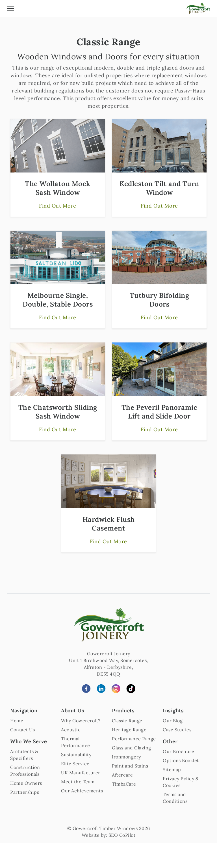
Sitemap (172, 769)
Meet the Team (78, 781)
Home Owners (26, 783)
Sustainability (76, 754)
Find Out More (57, 205)
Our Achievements (82, 791)
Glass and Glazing (131, 748)
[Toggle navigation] (10, 9)
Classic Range (127, 720)
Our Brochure (178, 751)
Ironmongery (126, 757)
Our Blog (173, 720)
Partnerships (24, 792)
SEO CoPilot (122, 835)
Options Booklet (181, 760)
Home (16, 720)
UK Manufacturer (80, 772)
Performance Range (134, 738)
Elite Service (75, 763)
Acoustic (71, 729)
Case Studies (177, 729)
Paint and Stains (130, 766)
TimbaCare (124, 784)
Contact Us (22, 729)
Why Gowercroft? (81, 720)
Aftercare (122, 775)
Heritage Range (129, 729)
